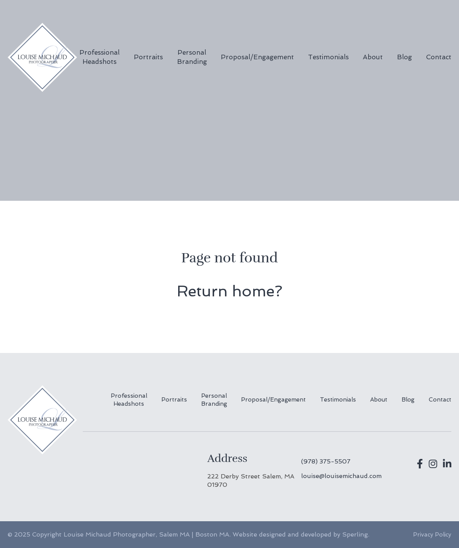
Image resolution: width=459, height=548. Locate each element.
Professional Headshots (99, 57)
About (373, 57)
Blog (404, 57)
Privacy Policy (432, 534)
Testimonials (328, 57)
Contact (438, 57)
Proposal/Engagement (257, 57)
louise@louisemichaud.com (341, 476)
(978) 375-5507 (326, 461)
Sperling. (355, 534)
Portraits (148, 57)
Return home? (229, 291)
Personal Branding (192, 57)
